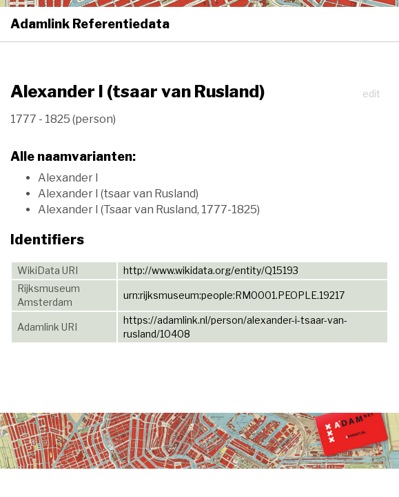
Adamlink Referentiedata (90, 24)
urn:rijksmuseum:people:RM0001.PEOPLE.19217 (234, 295)
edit (371, 93)
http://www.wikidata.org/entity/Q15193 (210, 270)
